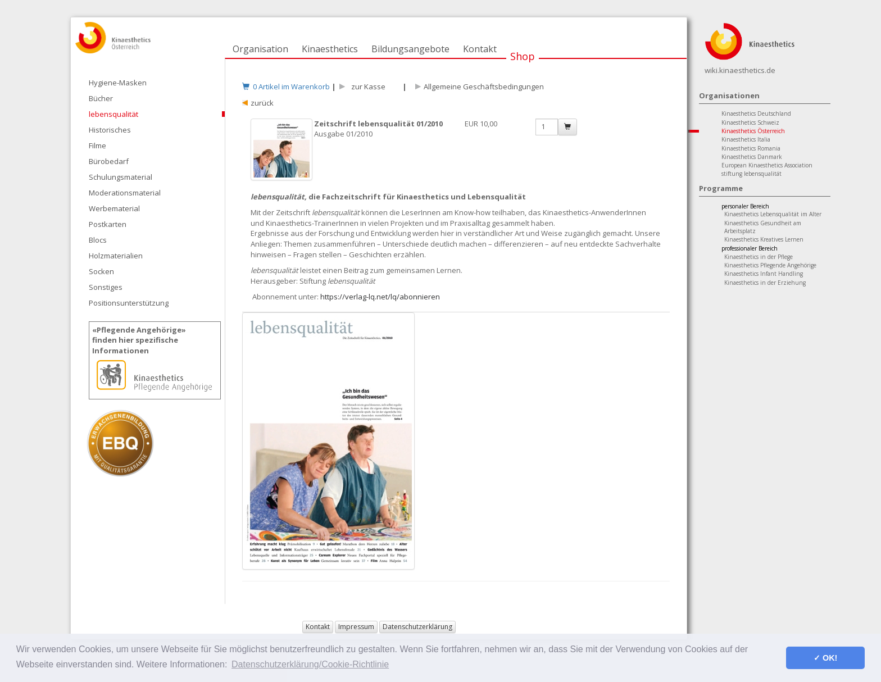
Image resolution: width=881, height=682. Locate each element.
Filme (97, 145)
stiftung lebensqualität (751, 174)
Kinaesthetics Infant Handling (763, 274)
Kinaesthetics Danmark (751, 157)
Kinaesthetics (330, 49)
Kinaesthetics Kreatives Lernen (763, 239)
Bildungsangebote (410, 49)
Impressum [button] (356, 626)
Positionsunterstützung (129, 303)
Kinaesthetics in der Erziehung (765, 283)
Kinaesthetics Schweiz (750, 122)
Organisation (260, 49)
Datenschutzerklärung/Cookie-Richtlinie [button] (310, 664)
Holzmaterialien (116, 256)
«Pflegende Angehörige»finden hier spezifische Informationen (139, 340)
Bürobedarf (109, 161)
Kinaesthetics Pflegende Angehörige (770, 265)
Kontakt (480, 49)
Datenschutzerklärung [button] (417, 626)
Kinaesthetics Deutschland (756, 113)
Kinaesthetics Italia (745, 139)
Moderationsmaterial (125, 193)
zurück (262, 103)
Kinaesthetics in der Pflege (758, 257)
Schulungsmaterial (120, 177)
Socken (101, 271)
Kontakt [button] (318, 626)
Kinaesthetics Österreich (753, 131)
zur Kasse (366, 86)
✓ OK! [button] (825, 657)
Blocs (98, 240)
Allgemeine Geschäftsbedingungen (484, 86)
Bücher (101, 98)
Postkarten (107, 224)
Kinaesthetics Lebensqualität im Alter (772, 214)
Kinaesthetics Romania (750, 148)
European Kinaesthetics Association (766, 165)
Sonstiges (105, 287)
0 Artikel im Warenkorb (286, 86)
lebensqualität (113, 114)
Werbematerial (114, 208)
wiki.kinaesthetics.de (740, 70)
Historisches (110, 130)
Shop (522, 56)
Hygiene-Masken (118, 83)
